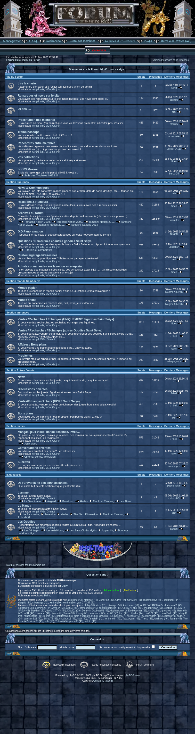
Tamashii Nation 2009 (69, 221)
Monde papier (27, 287)
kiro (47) (123, 613)
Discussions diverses (33, 389)
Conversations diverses (34, 448)
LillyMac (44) (136, 613)
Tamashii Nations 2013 (84, 224)
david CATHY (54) (56, 610)
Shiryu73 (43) (50, 618)
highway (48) (91, 600)
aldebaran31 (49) (173, 605)
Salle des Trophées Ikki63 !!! (41, 175)
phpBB (72, 675)
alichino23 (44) (43, 608)
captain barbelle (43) (110, 608)
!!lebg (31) (89, 605)
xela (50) (49, 621)
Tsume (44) (176, 618)
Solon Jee (174, 220)
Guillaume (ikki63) (103, 680)
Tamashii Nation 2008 (37, 221)
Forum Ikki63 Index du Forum (23, 60)
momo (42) (49, 616)
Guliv (65, 586)
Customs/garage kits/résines (37, 255)
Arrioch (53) (58, 608)
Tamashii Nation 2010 (101, 221)
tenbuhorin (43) (113, 618)
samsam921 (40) (33, 618)
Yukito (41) (90, 621)
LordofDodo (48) (168, 613)
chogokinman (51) (153, 608)
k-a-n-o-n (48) (42, 613)
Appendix (107, 530)
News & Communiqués (33, 188)
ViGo (48, 89)
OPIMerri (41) (134, 600)
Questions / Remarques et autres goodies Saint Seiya (54, 241)
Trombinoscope (28, 132)
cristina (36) (170, 608)
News (21, 377)
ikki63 (174, 87)
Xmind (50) (56, 602)
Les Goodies (26, 521)
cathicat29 (174, 498)
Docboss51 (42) (100, 610)
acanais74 (174, 136)
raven (174, 348)
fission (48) (154, 610)
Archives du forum (30, 213)
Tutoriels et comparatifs (38, 249)
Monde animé (27, 300)
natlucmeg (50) (65, 616)
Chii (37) (127, 608)
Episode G (24, 517)
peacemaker (174, 485)
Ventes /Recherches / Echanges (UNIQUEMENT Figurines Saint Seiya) (66, 319)
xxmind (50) (69, 602)
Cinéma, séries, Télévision (40, 456)
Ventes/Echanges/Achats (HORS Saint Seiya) (49, 401)
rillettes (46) (133, 616)
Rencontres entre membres (36, 143)
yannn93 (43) (76, 621)
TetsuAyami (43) (131, 618)
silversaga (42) (40, 602)
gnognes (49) (169, 610)
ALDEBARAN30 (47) (151, 605)
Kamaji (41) (82, 613)
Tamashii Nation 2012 (51, 224)
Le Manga (24, 505)
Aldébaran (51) (131, 605)
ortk (42, 89)
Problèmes (25, 355)
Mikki (174, 393)
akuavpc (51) (115, 605)
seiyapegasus (174, 361)
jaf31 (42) (29, 613)
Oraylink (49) (106, 616)
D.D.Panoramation (30, 231)
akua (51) (101, 605)
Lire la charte (27, 83)
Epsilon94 (174, 247)
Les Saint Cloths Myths (83, 530)
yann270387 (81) (86, 602)
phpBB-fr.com (132, 675)
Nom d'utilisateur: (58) (86, 616)
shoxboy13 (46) (67, 618)
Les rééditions (54, 530)
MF (174, 417)
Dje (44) (86, 610)
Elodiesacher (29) (137, 610)
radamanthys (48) (152, 600)
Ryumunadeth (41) (151, 616)
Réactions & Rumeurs (33, 202)
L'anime (23, 492)
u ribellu (174, 336)
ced (174, 259)
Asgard (51, 501)
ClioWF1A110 (173, 149)
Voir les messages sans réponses (171, 60)
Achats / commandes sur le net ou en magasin (50, 266)
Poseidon (67, 501)
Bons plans (25, 413)
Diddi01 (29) (74, 610)
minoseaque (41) (33, 616)
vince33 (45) (36, 621)
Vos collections (28, 157)
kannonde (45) (98, 613)
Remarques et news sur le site (38, 95)
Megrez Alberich (174, 292)
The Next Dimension (85, 514)
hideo (174, 161)
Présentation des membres (36, 120)
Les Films (125, 501)
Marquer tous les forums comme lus (25, 565)
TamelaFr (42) (95, 618)
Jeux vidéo (30, 443)
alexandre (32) (26, 608)
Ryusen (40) (169, 616)
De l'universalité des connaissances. (43, 483)
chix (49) (137, 608)
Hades (84, 501)
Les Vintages (32, 530)
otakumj (174, 100)
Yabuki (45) (61, 621)
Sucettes (24, 462)
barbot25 (174, 173)
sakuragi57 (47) (172, 600)
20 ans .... (24, 109)
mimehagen (174, 466)
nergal (35, 89)
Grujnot (56, 89)
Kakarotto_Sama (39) (63, 613)
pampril (174, 529)
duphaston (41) (118, 610)
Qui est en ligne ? (97, 574)
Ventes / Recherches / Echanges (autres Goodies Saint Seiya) (60, 330)
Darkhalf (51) (38, 610)
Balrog (47, 595)
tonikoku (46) (161, 618)
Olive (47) (120, 600)
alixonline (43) (74, 600)
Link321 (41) (151, 613)
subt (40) (82, 618)
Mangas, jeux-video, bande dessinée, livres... (49, 432)
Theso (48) (147, 618)
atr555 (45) (72, 608)
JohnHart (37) (106, 600)
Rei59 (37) (120, 616)
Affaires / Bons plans (32, 344)
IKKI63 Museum (28, 169)
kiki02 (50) (112, 613)
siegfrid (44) (24, 602)
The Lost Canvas (103, 501)
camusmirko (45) (89, 608)
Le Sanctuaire (32, 501)
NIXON (174, 234)
